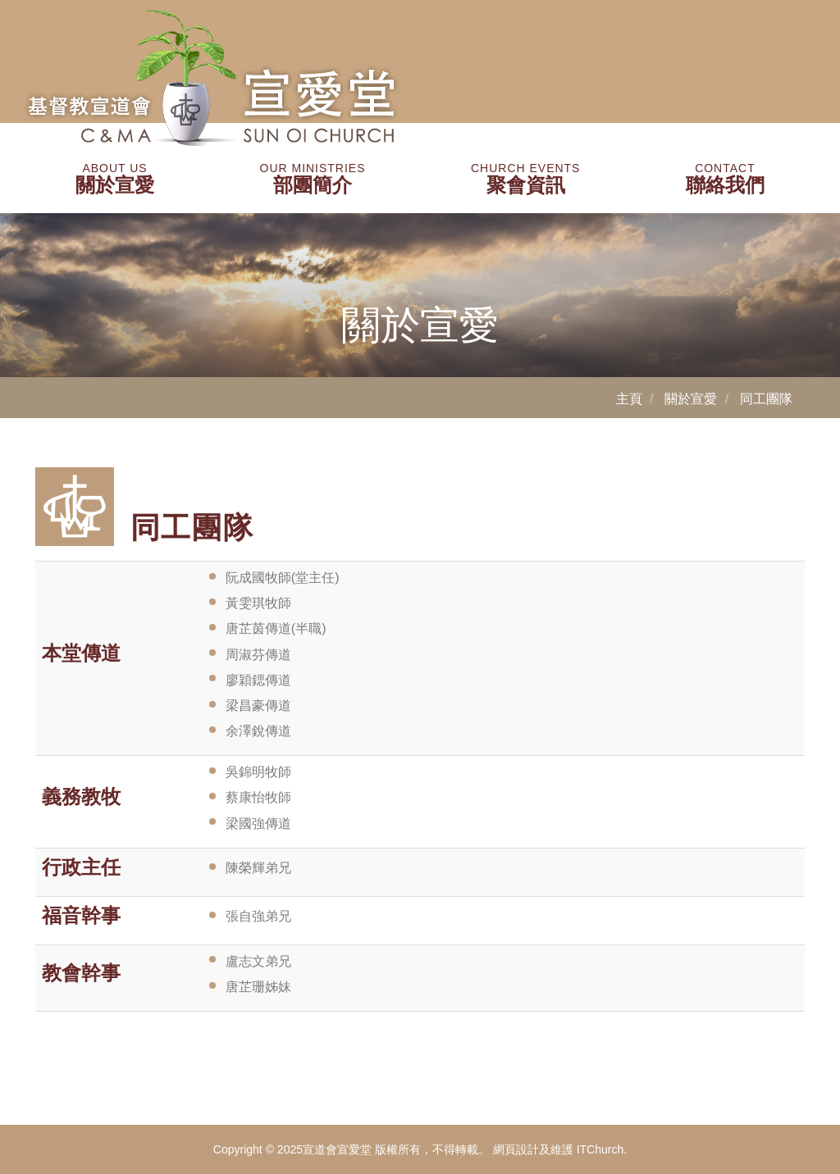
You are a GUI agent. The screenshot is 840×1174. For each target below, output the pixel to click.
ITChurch (600, 1149)
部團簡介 (313, 179)
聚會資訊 (525, 179)
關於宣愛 (114, 179)
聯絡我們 (725, 179)
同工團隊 (766, 399)
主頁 (629, 399)
